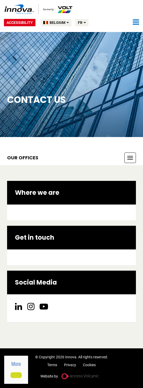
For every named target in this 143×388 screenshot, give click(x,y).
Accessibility (20, 22)
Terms (52, 365)
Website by (49, 376)
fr (82, 22)
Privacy (70, 365)
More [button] (16, 363)
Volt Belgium (38, 9)
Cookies (89, 365)
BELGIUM (59, 22)
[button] (16, 375)
